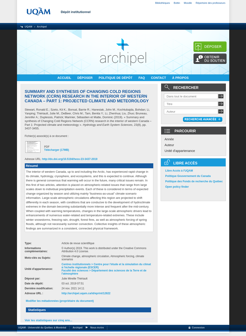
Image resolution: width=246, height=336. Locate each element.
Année (169, 139)
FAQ (142, 78)
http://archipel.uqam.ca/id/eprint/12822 (86, 293)
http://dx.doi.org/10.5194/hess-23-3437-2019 (69, 159)
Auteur (169, 145)
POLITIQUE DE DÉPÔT (116, 78)
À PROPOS (180, 78)
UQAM (28, 26)
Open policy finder (177, 186)
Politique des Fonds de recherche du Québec (194, 181)
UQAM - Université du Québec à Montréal (41, 327)
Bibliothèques (162, 3)
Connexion (198, 327)
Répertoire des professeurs (210, 3)
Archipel (42, 26)
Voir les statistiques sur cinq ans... (48, 320)
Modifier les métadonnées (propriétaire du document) (60, 300)
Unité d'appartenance (180, 151)
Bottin (177, 3)
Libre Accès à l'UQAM (179, 170)
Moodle (188, 3)
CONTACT (159, 78)
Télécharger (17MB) (56, 149)
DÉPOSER (85, 78)
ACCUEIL (64, 78)
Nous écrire (97, 327)
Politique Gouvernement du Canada (188, 176)
